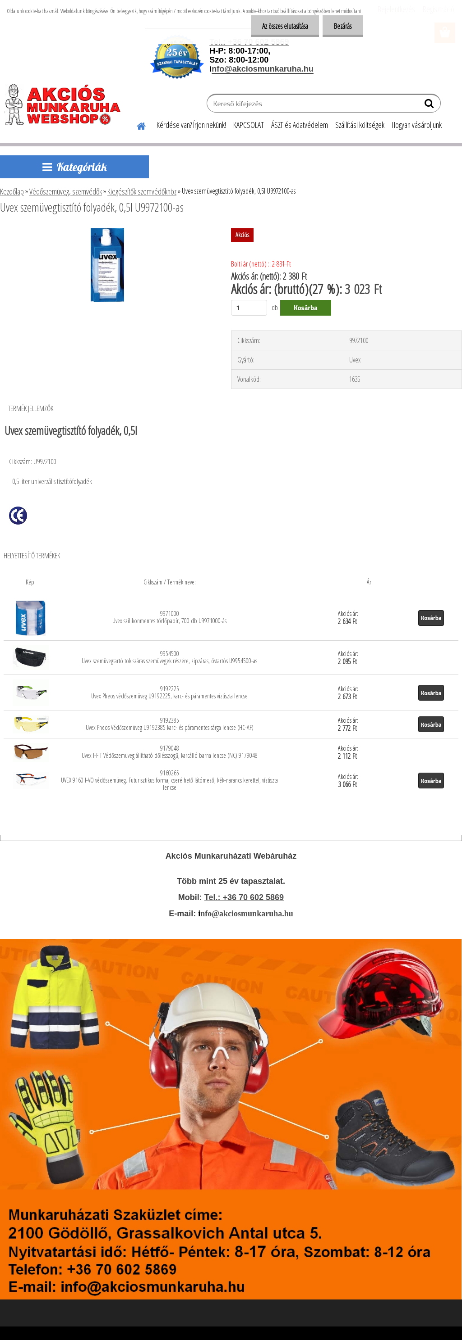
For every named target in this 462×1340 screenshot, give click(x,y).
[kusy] (249, 308)
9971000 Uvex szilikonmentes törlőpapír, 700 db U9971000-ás (169, 617)
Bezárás (342, 26)
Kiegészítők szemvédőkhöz (141, 191)
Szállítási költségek (359, 124)
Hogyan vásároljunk (417, 124)
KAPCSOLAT (248, 124)
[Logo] (67, 104)
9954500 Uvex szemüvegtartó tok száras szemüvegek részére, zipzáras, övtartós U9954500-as (169, 657)
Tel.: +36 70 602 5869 (244, 897)
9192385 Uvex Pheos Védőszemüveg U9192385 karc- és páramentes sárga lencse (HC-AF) (170, 724)
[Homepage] (136, 124)
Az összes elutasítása (285, 26)
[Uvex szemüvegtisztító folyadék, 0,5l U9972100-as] (107, 232)
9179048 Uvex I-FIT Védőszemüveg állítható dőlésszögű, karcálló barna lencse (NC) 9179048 (170, 752)
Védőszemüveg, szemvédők (65, 191)
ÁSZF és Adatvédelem (299, 124)
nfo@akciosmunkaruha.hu (246, 913)
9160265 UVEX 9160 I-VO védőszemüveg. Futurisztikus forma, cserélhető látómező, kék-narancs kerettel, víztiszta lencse (169, 780)
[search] (430, 105)
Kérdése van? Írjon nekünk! (191, 124)
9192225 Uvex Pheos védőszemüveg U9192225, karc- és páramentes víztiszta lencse (169, 692)
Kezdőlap (12, 191)
